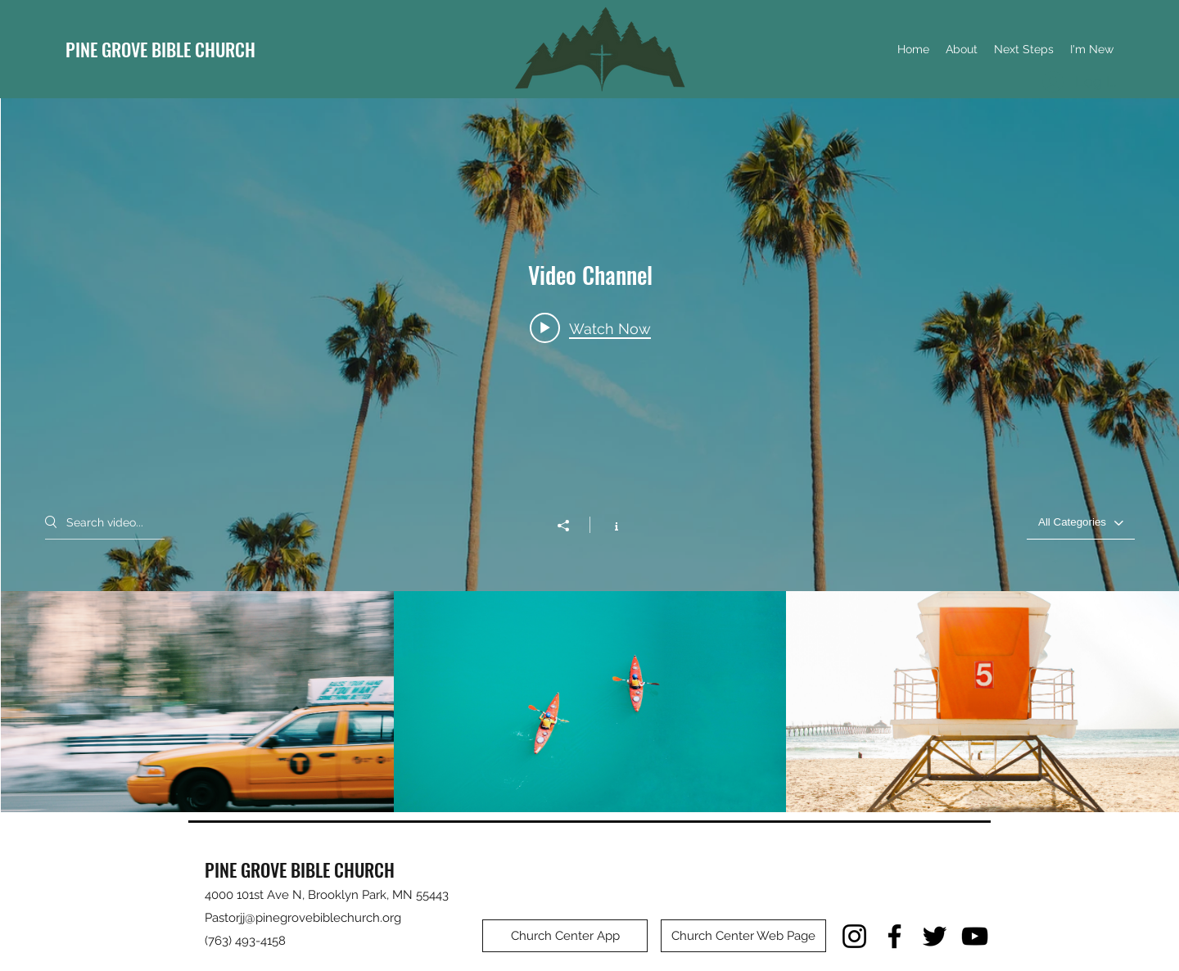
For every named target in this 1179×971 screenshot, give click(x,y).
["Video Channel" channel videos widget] (590, 455)
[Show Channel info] (608, 525)
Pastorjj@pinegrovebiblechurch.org (303, 917)
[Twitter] (935, 936)
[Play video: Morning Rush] (590, 328)
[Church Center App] (565, 935)
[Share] (571, 525)
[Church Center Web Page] (743, 935)
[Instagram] (854, 936)
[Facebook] (894, 936)
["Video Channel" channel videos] (590, 701)
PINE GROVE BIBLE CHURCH (160, 49)
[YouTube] (975, 936)
